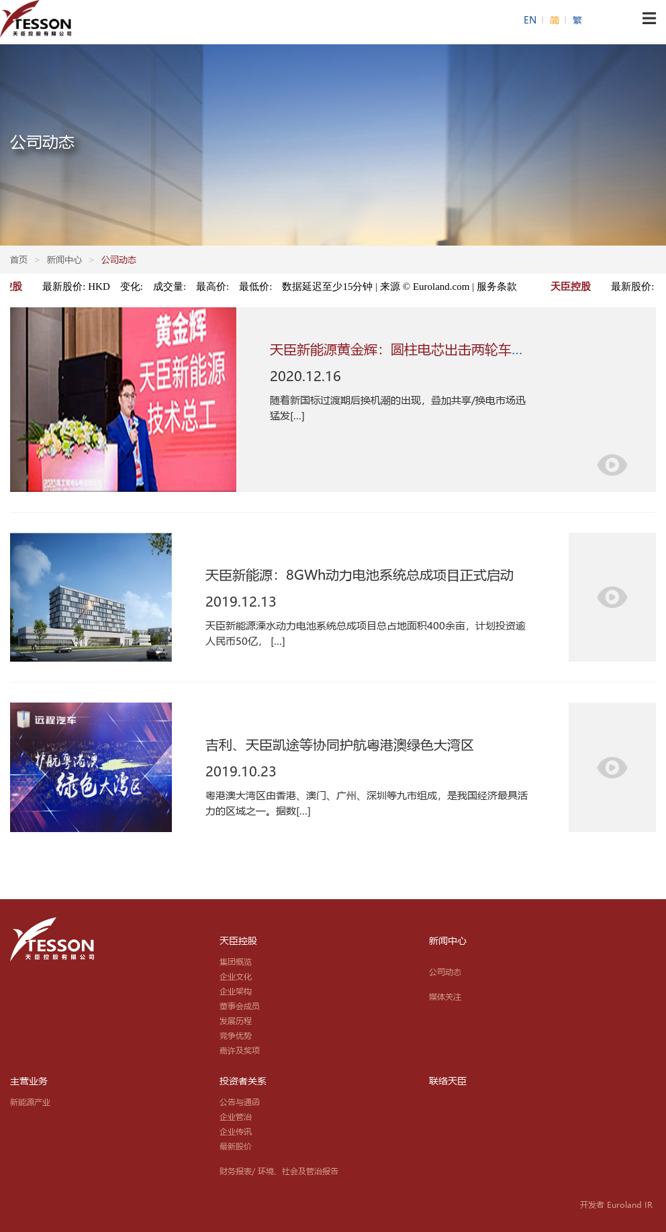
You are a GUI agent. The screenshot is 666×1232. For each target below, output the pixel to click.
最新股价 (236, 1146)
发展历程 (236, 1020)
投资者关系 (243, 1081)
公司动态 (445, 971)
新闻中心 (448, 941)
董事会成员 (240, 1005)
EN (531, 19)
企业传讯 (236, 1131)
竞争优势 (236, 1035)
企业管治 (236, 1116)
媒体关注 (445, 996)
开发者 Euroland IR (616, 1204)
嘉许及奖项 (240, 1050)
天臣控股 (238, 941)
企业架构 (236, 991)
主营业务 (29, 1081)
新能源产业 (30, 1101)
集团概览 (236, 961)
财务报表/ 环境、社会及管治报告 (279, 1171)
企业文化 (236, 976)
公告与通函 (240, 1101)
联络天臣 (448, 1081)
